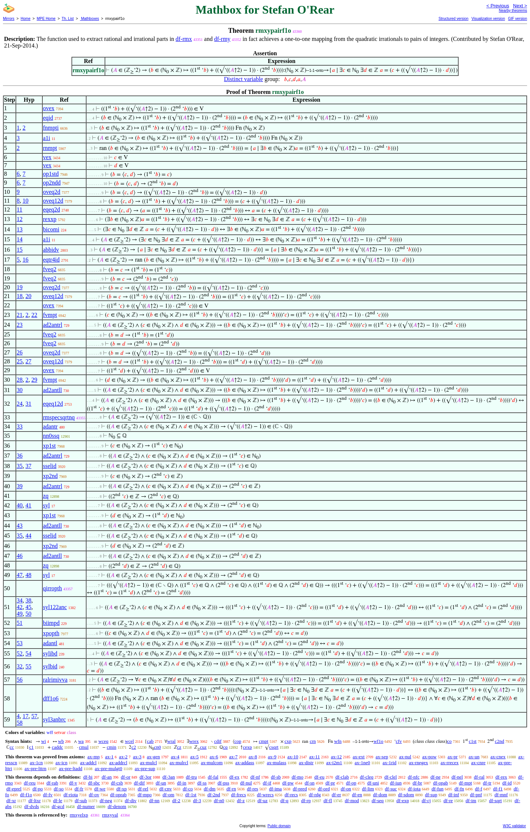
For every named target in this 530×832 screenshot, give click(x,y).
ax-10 (292, 756)
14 (19, 239)
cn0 (157, 747)
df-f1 (498, 788)
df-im (471, 800)
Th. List (68, 19)
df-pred (300, 788)
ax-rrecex (450, 762)
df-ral (479, 777)
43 (19, 525)
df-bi (87, 777)
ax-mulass (276, 762)
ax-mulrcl (179, 762)
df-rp (306, 800)
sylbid (50, 666)
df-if (267, 783)
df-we (99, 788)
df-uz (263, 800)
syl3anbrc (54, 719)
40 (19, 505)
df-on (346, 788)
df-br (417, 783)
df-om (168, 794)
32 (19, 666)
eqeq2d (51, 209)
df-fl (328, 800)
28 (19, 380)
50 (28, 614)
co (449, 741)
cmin (111, 747)
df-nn (154, 800)
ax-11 (314, 756)
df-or (125, 777)
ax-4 (175, 756)
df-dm (210, 788)
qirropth (52, 588)
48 (28, 575)
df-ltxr (34, 800)
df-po (37, 788)
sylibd (50, 653)
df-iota (414, 788)
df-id (507, 783)
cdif (218, 741)
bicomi (51, 229)
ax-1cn (36, 762)
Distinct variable (243, 79)
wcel (129, 741)
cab (150, 741)
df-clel (390, 777)
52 (19, 653)
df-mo (297, 777)
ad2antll (52, 390)
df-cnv (165, 788)
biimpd (51, 623)
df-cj (426, 800)
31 (28, 404)
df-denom (116, 806)
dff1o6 (51, 698)
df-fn (459, 788)
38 (28, 600)
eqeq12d (53, 404)
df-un (161, 783)
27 (28, 361)
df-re (448, 800)
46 (19, 556)
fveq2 (49, 269)
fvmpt (50, 315)
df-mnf (501, 794)
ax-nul (405, 756)
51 (19, 623)
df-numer (86, 806)
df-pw (288, 783)
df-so (59, 788)
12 (19, 219)
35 (19, 466)
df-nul (246, 783)
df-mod (352, 800)
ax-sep (381, 756)
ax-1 (109, 756)
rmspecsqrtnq (59, 417)
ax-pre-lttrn (35, 768)
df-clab (342, 777)
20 (28, 296)
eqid (48, 118)
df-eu (319, 777)
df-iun (396, 783)
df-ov (94, 794)
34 (19, 600)
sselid (49, 466)
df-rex (501, 777)
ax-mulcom (212, 762)
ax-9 (272, 756)
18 (19, 296)
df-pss (223, 783)
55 (28, 666)
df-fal (213, 777)
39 (19, 486)
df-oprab (118, 794)
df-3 (197, 800)
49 (19, 614)
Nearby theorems (513, 10)
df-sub (81, 800)
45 (28, 607)
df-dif (139, 783)
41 (28, 505)
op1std (51, 174)
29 (34, 380)
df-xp (121, 788)
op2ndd (52, 182)
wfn (338, 741)
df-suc (391, 788)
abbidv (51, 250)
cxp (288, 741)
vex (47, 157)
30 (19, 390)
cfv (399, 741)
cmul (84, 747)
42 (19, 607)
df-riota (71, 794)
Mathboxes (89, 19)
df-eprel (13, 788)
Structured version (453, 19)
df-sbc (94, 783)
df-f (478, 788)
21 (19, 315)
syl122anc (55, 607)
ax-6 (214, 756)
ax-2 (123, 756)
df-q (284, 800)
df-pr (330, 783)
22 (34, 315)
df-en (357, 794)
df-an (107, 777)
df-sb (276, 777)
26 (19, 352)
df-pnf (476, 794)
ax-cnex (497, 756)
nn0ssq (51, 436)
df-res (252, 788)
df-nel (457, 777)
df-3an (168, 777)
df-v (73, 783)
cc (12, 747)
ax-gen (153, 756)
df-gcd (58, 806)
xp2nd (50, 476)
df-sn (310, 783)
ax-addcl (88, 762)
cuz (203, 747)
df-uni (373, 783)
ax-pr (452, 756)
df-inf (453, 794)
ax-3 (137, 756)
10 (25, 200)
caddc (57, 747)
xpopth (51, 633)
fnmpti (51, 128)
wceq (103, 741)
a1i (46, 138)
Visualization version (488, 19)
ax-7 (233, 756)
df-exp (402, 800)
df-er (336, 794)
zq (46, 496)
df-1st (190, 794)
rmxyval (110, 815)
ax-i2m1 (334, 762)
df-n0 (219, 800)
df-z (241, 800)
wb (61, 741)
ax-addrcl (118, 762)
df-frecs (238, 794)
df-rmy (222, 39)
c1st (473, 741)
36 (19, 455)
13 (19, 229)
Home (26, 19)
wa (81, 741)
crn (313, 741)
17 (25, 716)
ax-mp (94, 756)
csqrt (273, 747)
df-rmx (184, 39)
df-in (181, 783)
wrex (194, 741)
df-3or (145, 777)
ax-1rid (389, 762)
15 (19, 250)
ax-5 (194, 756)
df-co (187, 788)
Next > (520, 5)
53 (19, 643)
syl (46, 505)
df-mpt (465, 783)
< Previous (497, 5)
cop (237, 741)
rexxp (49, 219)
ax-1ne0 (362, 762)
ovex (48, 108)
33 (19, 426)
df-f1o (26, 794)
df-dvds (31, 806)
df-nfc (414, 777)
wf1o (379, 741)
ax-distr (306, 762)
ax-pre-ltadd (70, 768)
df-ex (234, 777)
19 (19, 287)
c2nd (499, 741)
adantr (50, 426)
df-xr (11, 800)
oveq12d (53, 200)
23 (19, 325)
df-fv (48, 794)
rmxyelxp (79, 815)
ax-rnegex (418, 762)
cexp (247, 747)
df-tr (487, 783)
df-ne (435, 777)
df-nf (255, 777)
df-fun (437, 788)
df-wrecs (265, 794)
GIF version (517, 19)
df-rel (143, 788)
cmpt (263, 741)
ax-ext (358, 756)
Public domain (279, 826)
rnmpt (50, 148)
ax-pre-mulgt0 (108, 768)
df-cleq (367, 777)
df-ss (201, 783)
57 (34, 716)
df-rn (231, 788)
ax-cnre (478, 762)
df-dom (380, 794)
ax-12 (336, 756)
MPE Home (46, 19)
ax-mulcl (148, 762)
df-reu (30, 783)
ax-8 (252, 756)
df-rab (52, 783)
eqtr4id (51, 259)
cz (179, 747)
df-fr (79, 788)
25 (19, 361)
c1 (31, 747)
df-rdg (315, 794)
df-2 (176, 800)
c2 (133, 747)
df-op (351, 783)
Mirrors (8, 19)
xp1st (49, 446)
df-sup (431, 794)
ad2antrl (52, 325)
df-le (58, 800)
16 (25, 259)
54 (28, 653)
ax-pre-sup (145, 768)
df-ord (324, 788)
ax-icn (61, 762)
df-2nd (213, 794)
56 (19, 680)
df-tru (191, 777)
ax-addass (244, 762)
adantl (50, 643)
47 (19, 575)
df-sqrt (495, 800)
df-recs (291, 794)
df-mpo (145, 794)
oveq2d (51, 192)
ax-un (474, 756)
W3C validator (514, 826)
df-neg (106, 800)
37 (28, 466)
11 (19, 209)
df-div (131, 800)
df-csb (117, 783)
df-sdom (406, 794)
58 (19, 723)
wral (171, 741)
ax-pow (429, 756)
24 (19, 404)
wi (43, 741)
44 (28, 535)
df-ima (275, 788)
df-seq (378, 800)
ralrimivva (55, 680)
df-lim (368, 788)
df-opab (440, 783)
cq (225, 747)
